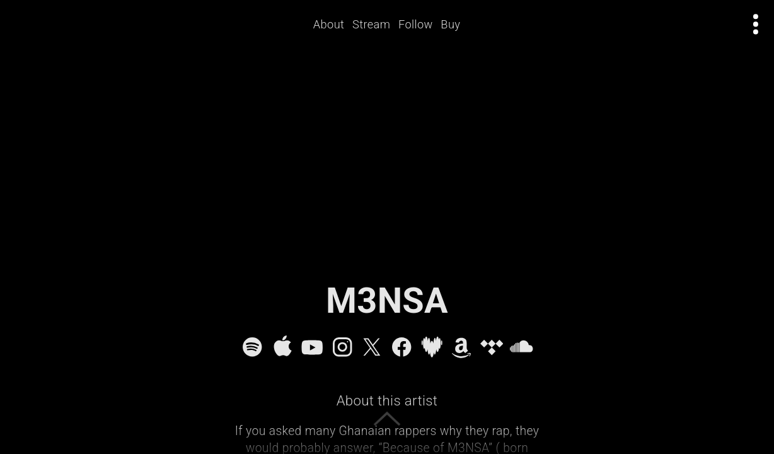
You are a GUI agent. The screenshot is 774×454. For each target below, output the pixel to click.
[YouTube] (312, 346)
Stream (376, 24)
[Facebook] (401, 346)
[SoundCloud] (521, 346)
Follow (420, 24)
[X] (372, 346)
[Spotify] (252, 346)
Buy (455, 24)
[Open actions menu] (756, 24)
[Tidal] (491, 346)
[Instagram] (342, 346)
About (333, 24)
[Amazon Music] (461, 346)
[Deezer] (431, 346)
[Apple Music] (282, 346)
